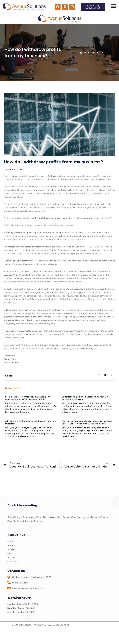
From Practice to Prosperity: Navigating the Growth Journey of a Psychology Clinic (27, 398)
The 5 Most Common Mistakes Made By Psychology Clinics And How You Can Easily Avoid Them (88, 422)
